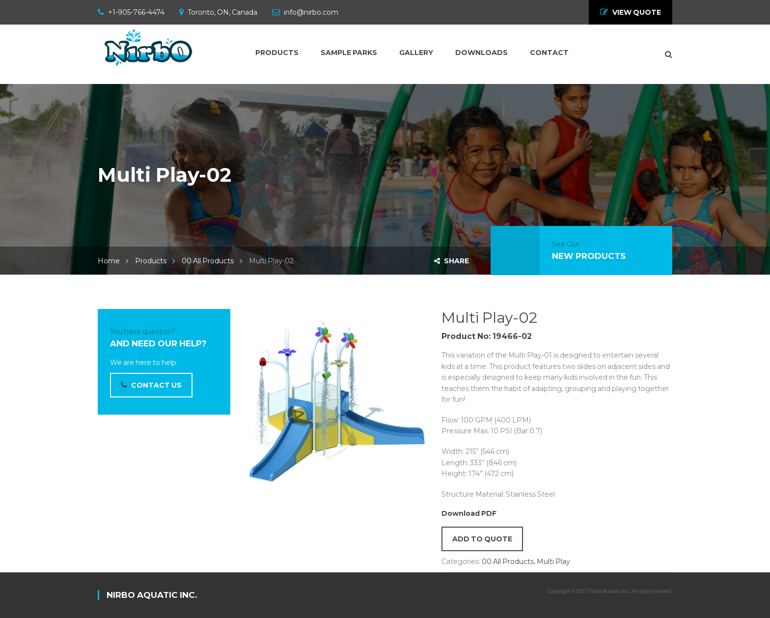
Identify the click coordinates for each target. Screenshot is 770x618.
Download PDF (468, 513)
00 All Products (208, 260)
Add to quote (482, 538)
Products (150, 260)
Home (109, 260)
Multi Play (553, 561)
